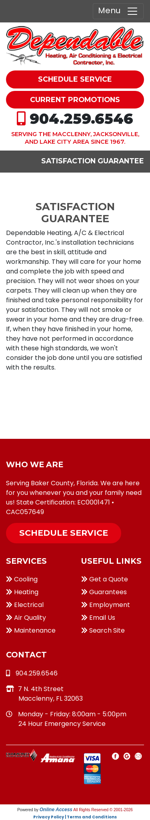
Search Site (103, 630)
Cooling (22, 579)
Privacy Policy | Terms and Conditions (75, 817)
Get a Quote (104, 579)
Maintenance (31, 630)
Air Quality (26, 617)
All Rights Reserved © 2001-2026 (103, 810)
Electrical (25, 604)
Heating (22, 592)
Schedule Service (63, 533)
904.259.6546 (81, 118)
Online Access (56, 809)
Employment (105, 604)
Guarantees (104, 592)
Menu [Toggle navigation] (118, 11)
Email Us (98, 617)
